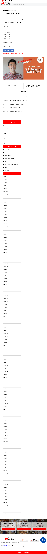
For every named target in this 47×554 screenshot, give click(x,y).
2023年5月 (5, 281)
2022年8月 (5, 307)
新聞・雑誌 (6, 141)
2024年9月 (5, 234)
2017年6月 (5, 481)
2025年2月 (5, 220)
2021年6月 (5, 348)
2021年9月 (5, 339)
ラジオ (5, 143)
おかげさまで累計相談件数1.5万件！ (15, 107)
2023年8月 (5, 272)
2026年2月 (5, 185)
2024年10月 (5, 231)
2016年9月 (5, 487)
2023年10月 (5, 266)
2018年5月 (5, 455)
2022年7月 (5, 310)
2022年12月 (5, 295)
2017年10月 (5, 473)
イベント (5, 10)
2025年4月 (5, 214)
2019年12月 (5, 400)
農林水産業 (7, 170)
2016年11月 (5, 484)
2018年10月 (5, 441)
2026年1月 (5, 188)
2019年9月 (5, 409)
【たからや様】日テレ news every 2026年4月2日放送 (18, 100)
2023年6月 (5, 278)
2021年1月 (5, 362)
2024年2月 (5, 255)
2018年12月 (5, 435)
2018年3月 (5, 461)
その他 (5, 136)
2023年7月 (5, 275)
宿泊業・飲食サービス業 (9, 158)
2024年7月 (5, 240)
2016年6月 (5, 490)
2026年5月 (5, 176)
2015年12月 (5, 505)
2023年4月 (5, 284)
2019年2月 (5, 429)
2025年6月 (5, 208)
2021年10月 (5, 336)
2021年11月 (5, 333)
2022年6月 (5, 313)
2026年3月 (5, 182)
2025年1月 (5, 223)
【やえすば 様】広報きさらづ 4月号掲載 (16, 104)
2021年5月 (5, 351)
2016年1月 (5, 502)
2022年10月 (5, 301)
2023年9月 (5, 269)
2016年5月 (5, 493)
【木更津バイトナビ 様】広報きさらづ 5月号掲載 (18, 96)
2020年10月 (5, 371)
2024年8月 (5, 237)
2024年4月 (5, 249)
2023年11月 (5, 263)
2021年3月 (5, 356)
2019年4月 (5, 423)
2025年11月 (5, 194)
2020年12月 (5, 365)
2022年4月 (5, 319)
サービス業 (7, 149)
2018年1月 (5, 467)
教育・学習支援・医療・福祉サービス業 (12, 164)
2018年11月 (5, 438)
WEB (5, 133)
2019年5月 (5, 420)
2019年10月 (5, 406)
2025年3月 (5, 217)
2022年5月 (5, 316)
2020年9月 (5, 374)
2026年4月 (5, 179)
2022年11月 (5, 298)
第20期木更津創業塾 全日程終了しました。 (17, 111)
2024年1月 (5, 258)
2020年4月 (5, 388)
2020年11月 (5, 368)
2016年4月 (5, 496)
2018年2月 (5, 464)
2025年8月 (5, 202)
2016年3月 (5, 499)
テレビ (5, 138)
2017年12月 (5, 470)
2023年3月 (5, 287)
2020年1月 (5, 397)
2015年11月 (5, 508)
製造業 (6, 167)
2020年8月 (5, 377)
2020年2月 (5, 394)
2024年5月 (5, 246)
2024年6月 (5, 243)
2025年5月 (5, 211)
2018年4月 (5, 458)
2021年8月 (5, 342)
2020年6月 (5, 383)
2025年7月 (5, 205)
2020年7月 (5, 380)
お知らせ (6, 128)
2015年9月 (5, 513)
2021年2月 (5, 359)
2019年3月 (5, 426)
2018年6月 (5, 452)
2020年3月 (5, 391)
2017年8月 (5, 476)
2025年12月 (5, 191)
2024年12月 (5, 226)
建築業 (6, 161)
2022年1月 (5, 327)
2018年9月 (5, 444)
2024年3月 (5, 252)
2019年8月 (5, 412)
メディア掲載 (7, 131)
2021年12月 (5, 330)
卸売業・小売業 (8, 155)
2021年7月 (5, 345)
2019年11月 (5, 403)
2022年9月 (5, 304)
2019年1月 (5, 432)
